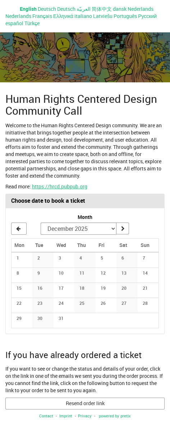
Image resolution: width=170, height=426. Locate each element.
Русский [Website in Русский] (147, 16)
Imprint (65, 415)
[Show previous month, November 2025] (19, 229)
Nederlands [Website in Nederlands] (140, 8)
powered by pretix (115, 415)
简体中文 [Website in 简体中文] (102, 8)
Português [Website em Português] (125, 16)
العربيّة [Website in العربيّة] (84, 8)
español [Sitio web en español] (14, 23)
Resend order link (85, 403)
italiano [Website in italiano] (83, 16)
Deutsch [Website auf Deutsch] (47, 8)
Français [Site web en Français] (42, 16)
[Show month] (122, 229)
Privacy (85, 415)
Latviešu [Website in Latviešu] (102, 16)
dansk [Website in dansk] (120, 8)
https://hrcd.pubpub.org (59, 186)
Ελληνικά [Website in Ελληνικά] (63, 16)
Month (85, 217)
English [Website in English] (28, 8)
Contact (46, 415)
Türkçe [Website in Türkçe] (32, 23)
